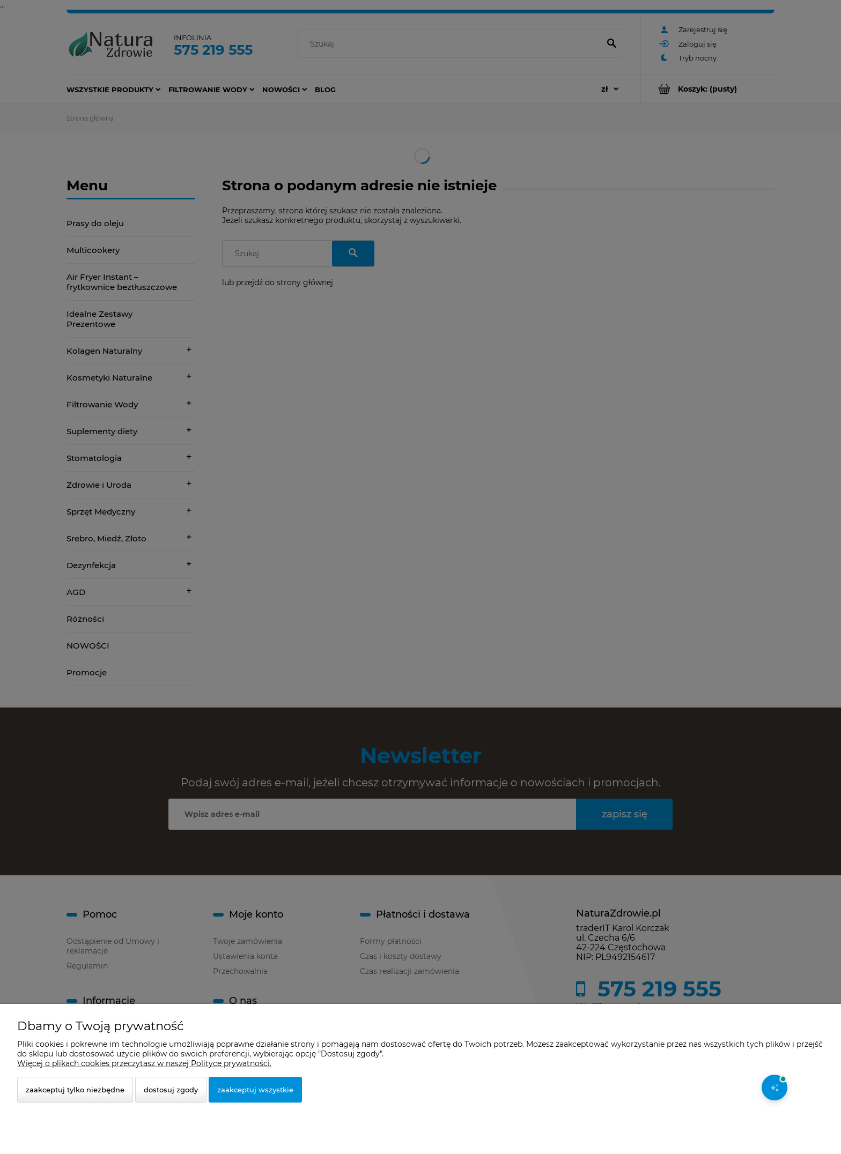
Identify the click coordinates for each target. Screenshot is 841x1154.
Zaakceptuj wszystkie (255, 1089)
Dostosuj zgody (171, 1089)
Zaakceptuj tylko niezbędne (75, 1089)
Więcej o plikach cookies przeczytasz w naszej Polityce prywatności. (144, 1063)
